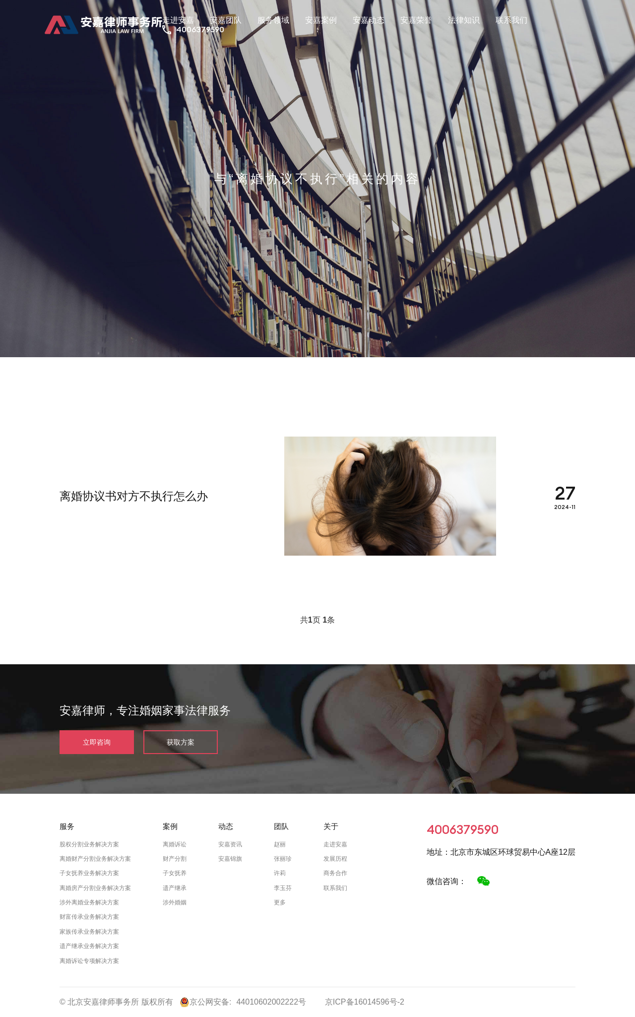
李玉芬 (283, 888)
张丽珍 (283, 858)
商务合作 (335, 873)
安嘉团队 (226, 20)
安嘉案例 (321, 20)
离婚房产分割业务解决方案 (95, 888)
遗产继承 (175, 888)
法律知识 (464, 20)
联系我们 (511, 20)
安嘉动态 (368, 20)
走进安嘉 (178, 20)
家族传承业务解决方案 (89, 931)
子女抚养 (175, 873)
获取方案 (180, 742)
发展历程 (335, 858)
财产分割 (175, 858)
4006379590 (200, 29)
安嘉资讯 (230, 844)
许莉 (280, 873)
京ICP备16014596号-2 (364, 1002)
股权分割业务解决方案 (89, 844)
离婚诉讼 (175, 844)
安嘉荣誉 (416, 20)
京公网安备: (205, 1002)
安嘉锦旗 (230, 858)
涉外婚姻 (175, 902)
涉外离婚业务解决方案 (89, 902)
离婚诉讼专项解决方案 (89, 960)
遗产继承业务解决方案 (89, 946)
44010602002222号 (271, 1002)
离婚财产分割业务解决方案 (95, 858)
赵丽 (280, 844)
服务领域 (273, 20)
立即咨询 (97, 742)
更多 (280, 902)
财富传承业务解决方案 (89, 916)
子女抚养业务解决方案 (89, 873)
